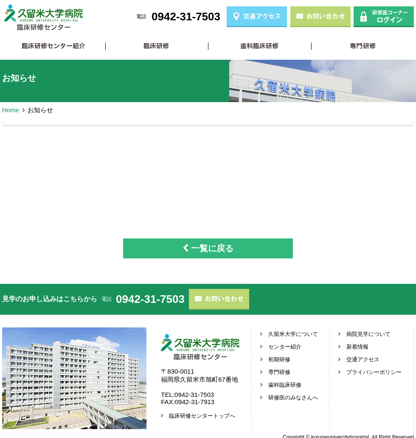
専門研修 (362, 46)
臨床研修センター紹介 (53, 46)
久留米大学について (293, 334)
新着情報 (357, 347)
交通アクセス (362, 359)
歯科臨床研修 (259, 46)
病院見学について (368, 334)
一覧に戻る (208, 248)
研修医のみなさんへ (293, 397)
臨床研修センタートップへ (202, 416)
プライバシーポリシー (374, 372)
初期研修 (156, 46)
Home (10, 110)
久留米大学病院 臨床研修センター (43, 17)
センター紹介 (284, 347)
